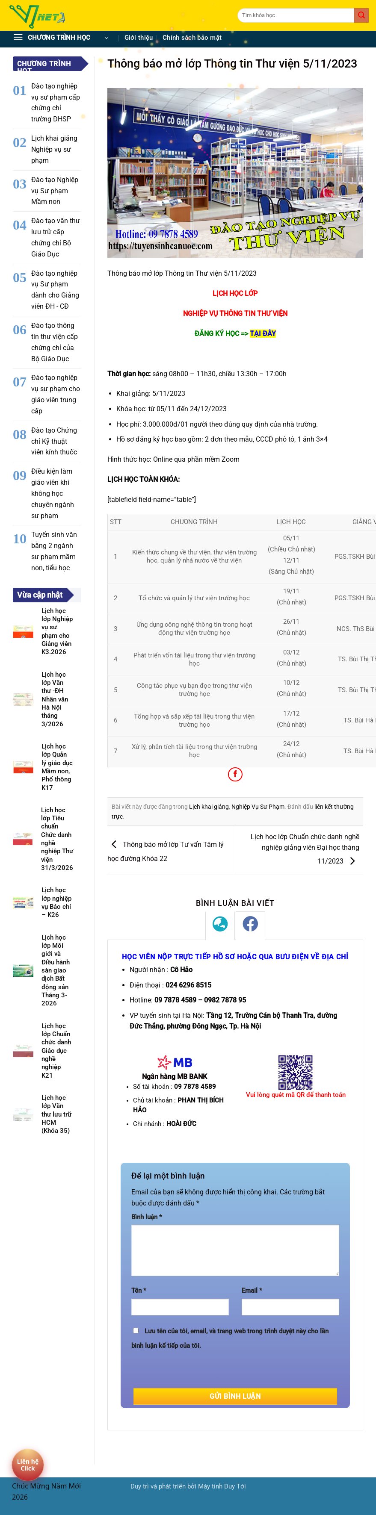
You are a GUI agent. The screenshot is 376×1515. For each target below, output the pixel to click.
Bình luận (146, 1217)
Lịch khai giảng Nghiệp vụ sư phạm (54, 149)
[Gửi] (361, 15)
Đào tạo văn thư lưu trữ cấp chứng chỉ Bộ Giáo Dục (55, 237)
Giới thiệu (138, 37)
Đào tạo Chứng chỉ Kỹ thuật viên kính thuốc (54, 441)
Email (252, 1290)
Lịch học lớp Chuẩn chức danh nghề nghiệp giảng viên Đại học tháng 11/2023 (305, 849)
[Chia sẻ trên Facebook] (235, 774)
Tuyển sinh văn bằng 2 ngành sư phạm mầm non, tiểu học (54, 551)
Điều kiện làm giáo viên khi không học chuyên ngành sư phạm (52, 493)
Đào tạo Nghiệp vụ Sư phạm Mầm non (54, 191)
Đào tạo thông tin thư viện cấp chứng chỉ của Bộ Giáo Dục (54, 342)
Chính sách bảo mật (192, 37)
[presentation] (196, 1371)
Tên (138, 1290)
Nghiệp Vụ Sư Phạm (257, 806)
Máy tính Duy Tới (222, 1486)
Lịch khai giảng (209, 806)
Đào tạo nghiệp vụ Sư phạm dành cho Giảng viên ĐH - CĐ (55, 290)
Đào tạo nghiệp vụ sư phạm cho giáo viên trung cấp (55, 394)
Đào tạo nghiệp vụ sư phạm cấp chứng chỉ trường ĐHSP (55, 103)
